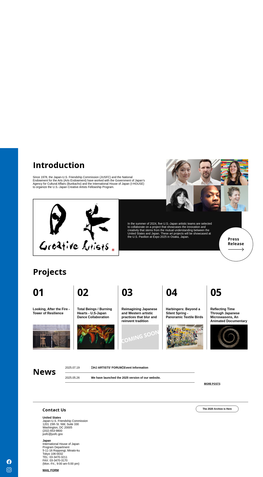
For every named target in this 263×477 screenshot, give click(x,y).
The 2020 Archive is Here (217, 408)
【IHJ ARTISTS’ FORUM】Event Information (119, 367)
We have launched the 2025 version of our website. (125, 377)
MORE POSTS (212, 383)
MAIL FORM (51, 470)
